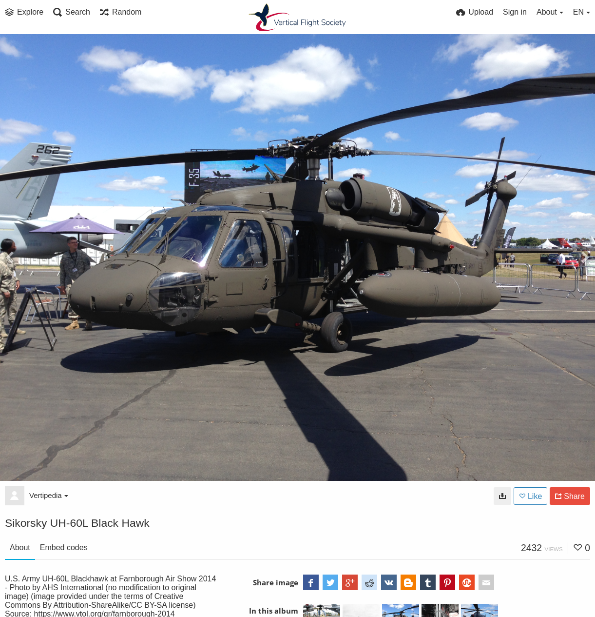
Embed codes (64, 547)
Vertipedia (48, 495)
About (20, 547)
